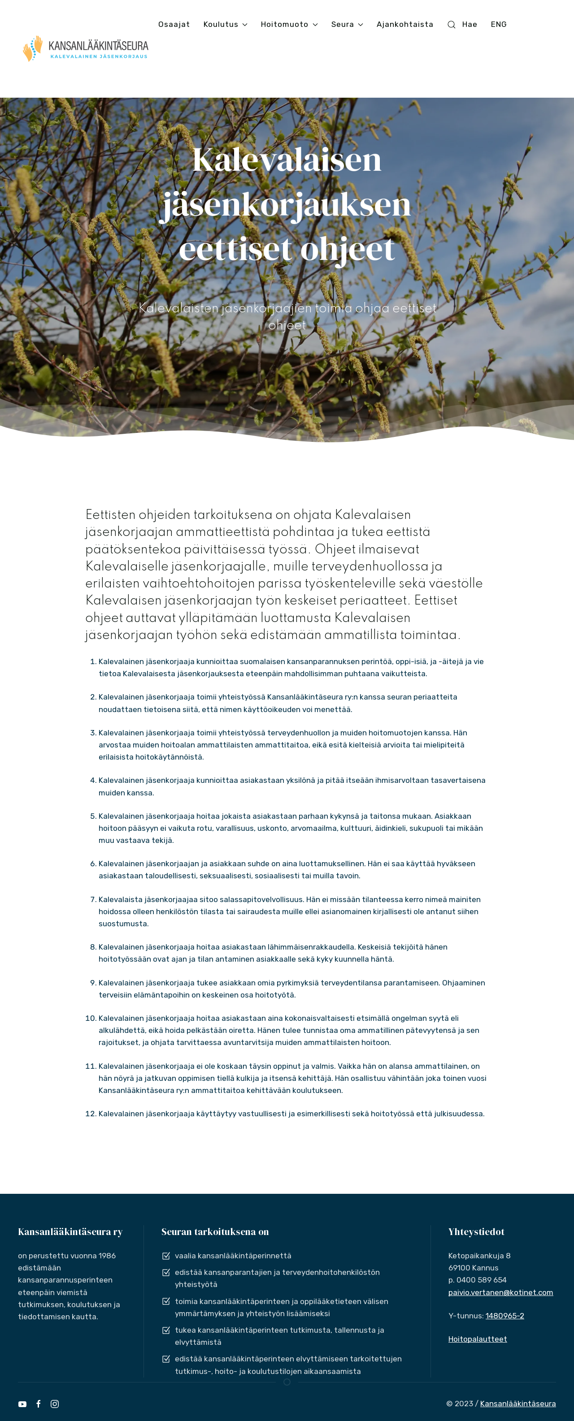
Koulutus (226, 24)
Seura (347, 24)
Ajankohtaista (405, 24)
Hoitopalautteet (477, 1339)
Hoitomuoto (289, 24)
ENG (499, 24)
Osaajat (174, 24)
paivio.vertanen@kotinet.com (500, 1292)
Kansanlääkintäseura (518, 1403)
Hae (462, 24)
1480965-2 (505, 1315)
